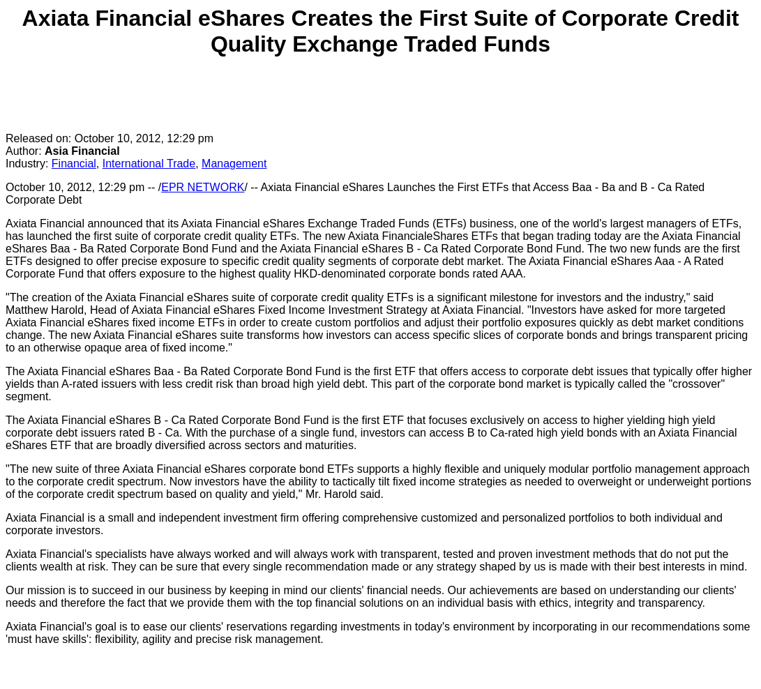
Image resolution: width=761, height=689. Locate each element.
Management (234, 163)
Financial (74, 163)
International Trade (149, 163)
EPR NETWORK (202, 187)
